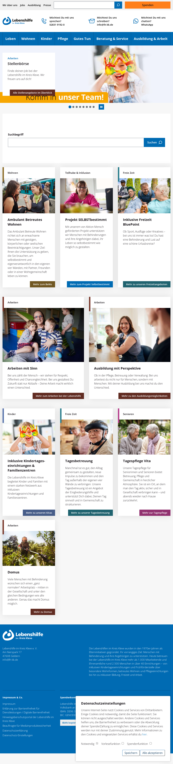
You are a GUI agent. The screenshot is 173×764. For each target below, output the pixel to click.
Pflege (64, 39)
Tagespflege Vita (137, 461)
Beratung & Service (113, 39)
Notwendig (87, 744)
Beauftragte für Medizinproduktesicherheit (27, 725)
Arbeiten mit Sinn (22, 368)
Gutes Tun (83, 39)
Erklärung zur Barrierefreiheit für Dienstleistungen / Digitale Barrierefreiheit (26, 710)
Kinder (48, 39)
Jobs (22, 5)
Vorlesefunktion (110, 744)
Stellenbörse (18, 63)
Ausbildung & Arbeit (152, 39)
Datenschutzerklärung (15, 730)
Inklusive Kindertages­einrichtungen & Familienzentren (26, 466)
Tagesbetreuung (79, 461)
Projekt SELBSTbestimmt (86, 219)
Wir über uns (10, 5)
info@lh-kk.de (10, 659)
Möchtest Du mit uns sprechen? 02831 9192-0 (62, 21)
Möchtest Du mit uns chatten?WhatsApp (153, 21)
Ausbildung (34, 5)
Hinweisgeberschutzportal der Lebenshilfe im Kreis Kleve (28, 719)
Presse (47, 5)
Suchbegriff (15, 134)
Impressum (9, 703)
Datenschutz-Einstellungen (18, 735)
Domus (13, 572)
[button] (70, 107)
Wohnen (29, 39)
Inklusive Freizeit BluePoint (137, 222)
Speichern (131, 753)
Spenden (147, 5)
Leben (11, 39)
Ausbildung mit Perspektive (117, 368)
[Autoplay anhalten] (101, 107)
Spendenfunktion (137, 744)
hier (144, 734)
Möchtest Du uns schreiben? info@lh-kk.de (107, 21)
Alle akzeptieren (152, 753)
